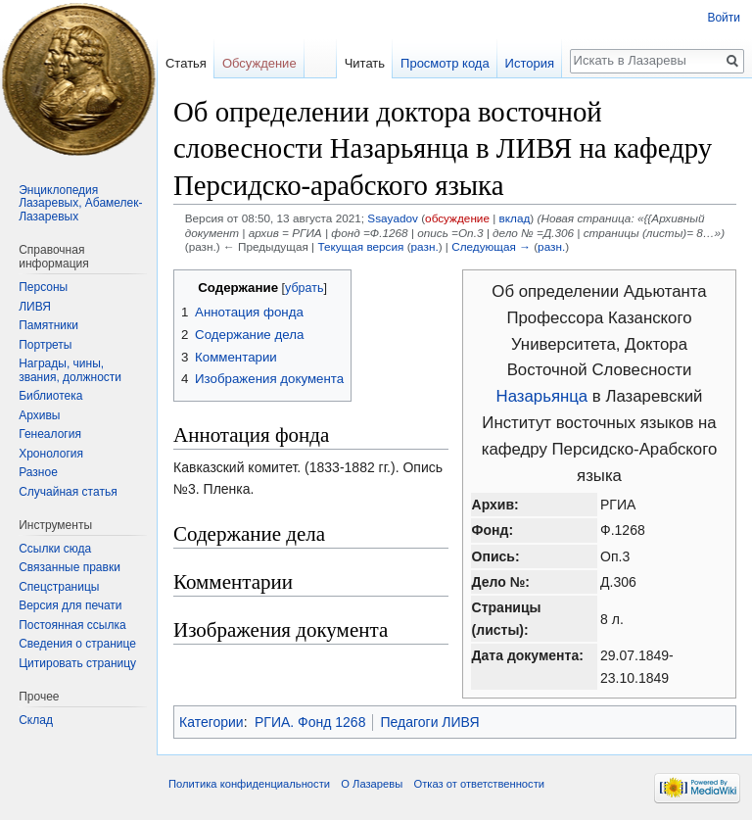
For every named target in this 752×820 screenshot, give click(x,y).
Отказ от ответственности (478, 784)
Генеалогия (50, 434)
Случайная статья (68, 492)
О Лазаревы (371, 784)
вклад (515, 218)
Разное (38, 472)
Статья (186, 63)
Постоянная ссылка (72, 625)
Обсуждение (259, 63)
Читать (365, 63)
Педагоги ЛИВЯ (429, 722)
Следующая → (491, 246)
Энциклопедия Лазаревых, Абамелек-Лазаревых (80, 203)
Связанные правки (69, 567)
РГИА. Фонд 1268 (310, 722)
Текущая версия (360, 246)
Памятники (48, 325)
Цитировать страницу (77, 663)
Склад (36, 720)
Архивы (39, 415)
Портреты (45, 345)
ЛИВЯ (35, 307)
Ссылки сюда (55, 548)
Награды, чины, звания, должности (70, 370)
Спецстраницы (59, 587)
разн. (425, 246)
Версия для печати (70, 605)
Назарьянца (542, 396)
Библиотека (50, 396)
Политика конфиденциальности (249, 784)
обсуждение (457, 218)
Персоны (43, 287)
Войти (723, 17)
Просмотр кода (445, 63)
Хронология (51, 453)
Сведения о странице (77, 644)
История (529, 63)
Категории (211, 722)
